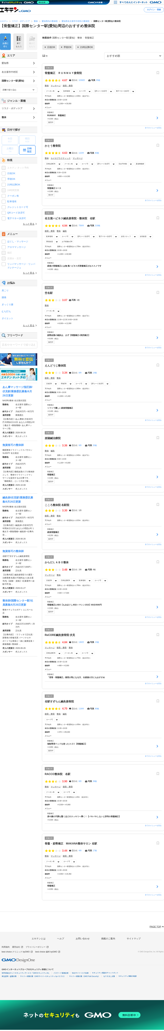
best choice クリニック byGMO (17, 952)
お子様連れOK (67, 241)
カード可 (82, 91)
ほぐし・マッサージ (17, 241)
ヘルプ (60, 938)
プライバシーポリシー (37, 947)
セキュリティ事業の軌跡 (127, 976)
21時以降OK (50, 164)
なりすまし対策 (109, 976)
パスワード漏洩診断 (61, 973)
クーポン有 (50, 91)
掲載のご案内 (108, 938)
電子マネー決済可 (122, 91)
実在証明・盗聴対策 (9, 976)
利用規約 (6, 947)
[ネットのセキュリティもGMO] (25, 2)
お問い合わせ (83, 938)
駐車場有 (66, 91)
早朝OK (63, 384)
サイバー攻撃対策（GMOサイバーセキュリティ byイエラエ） (43, 976)
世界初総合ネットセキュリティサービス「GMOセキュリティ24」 (26, 973)
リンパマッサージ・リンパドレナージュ (21, 266)
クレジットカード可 (17, 207)
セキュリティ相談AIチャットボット (105, 972)
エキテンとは (39, 938)
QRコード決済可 (101, 91)
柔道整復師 (140, 164)
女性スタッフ (126, 236)
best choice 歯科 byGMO (47, 952)
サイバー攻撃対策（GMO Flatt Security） (84, 976)
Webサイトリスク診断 (80, 973)
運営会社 (17, 947)
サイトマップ (134, 938)
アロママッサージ (16, 247)
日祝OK (49, 384)
